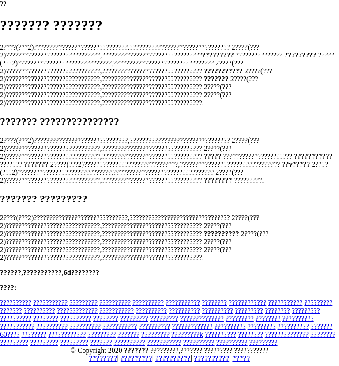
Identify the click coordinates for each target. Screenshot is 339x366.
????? (241, 358)
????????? (83, 302)
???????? (214, 302)
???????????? (247, 302)
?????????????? (202, 318)
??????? (11, 310)
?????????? (15, 302)
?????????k (187, 334)
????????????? (77, 310)
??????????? (50, 302)
